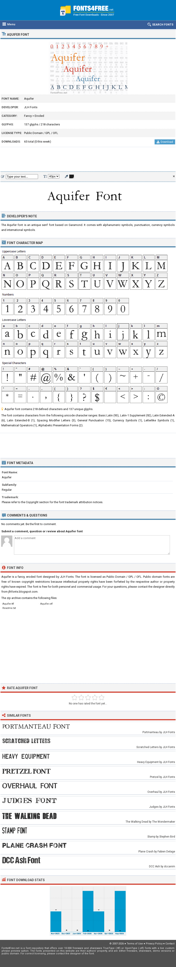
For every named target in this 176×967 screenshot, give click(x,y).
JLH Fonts (30, 107)
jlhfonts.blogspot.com (23, 591)
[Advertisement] (88, 159)
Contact (169, 943)
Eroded (39, 115)
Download (165, 141)
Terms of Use (135, 943)
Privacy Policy (154, 943)
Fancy (28, 115)
